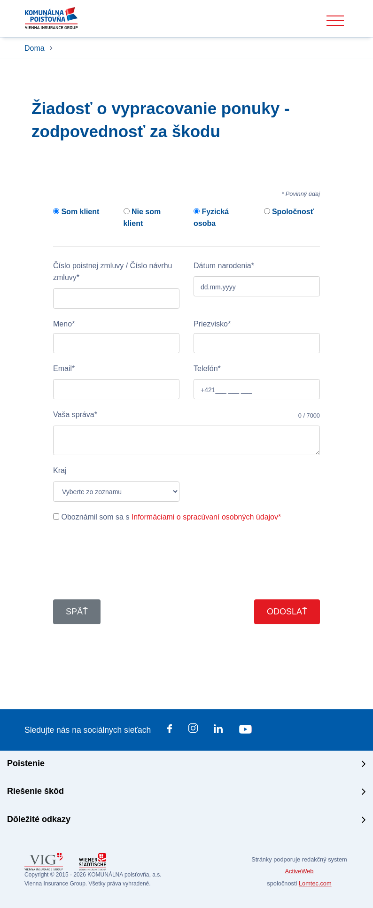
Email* (64, 369)
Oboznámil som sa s (167, 517)
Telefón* (207, 369)
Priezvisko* (212, 324)
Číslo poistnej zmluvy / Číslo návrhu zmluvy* (112, 272)
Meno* (64, 324)
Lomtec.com (315, 883)
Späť (77, 611)
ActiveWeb (299, 871)
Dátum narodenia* (224, 266)
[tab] (186, 764)
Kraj (59, 470)
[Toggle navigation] (335, 20)
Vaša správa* (75, 415)
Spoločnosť (289, 212)
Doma (35, 48)
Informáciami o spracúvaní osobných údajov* (206, 517)
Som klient (76, 212)
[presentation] (124, 554)
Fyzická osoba (211, 218)
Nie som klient (142, 218)
